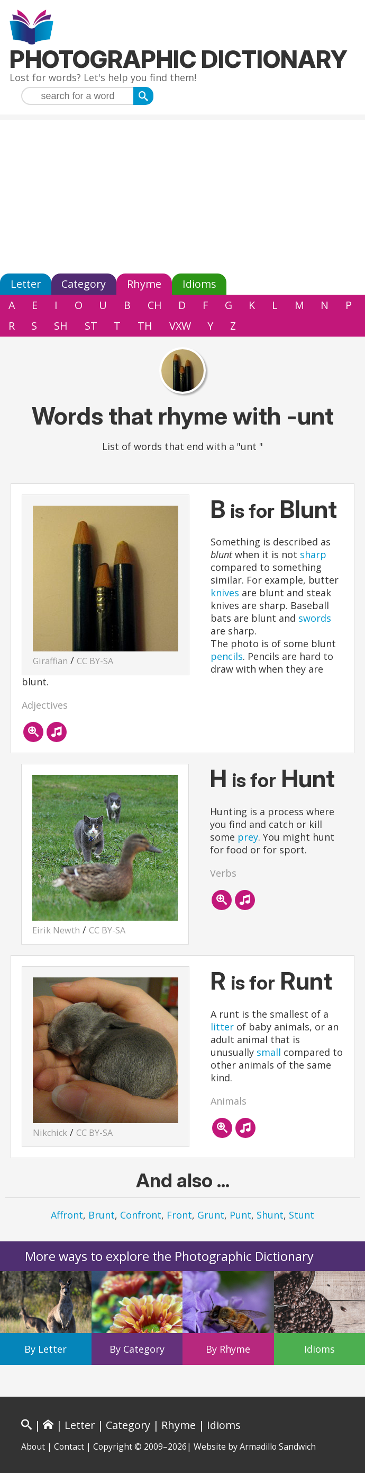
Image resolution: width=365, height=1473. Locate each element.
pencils (227, 656)
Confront (140, 1215)
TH (145, 326)
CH (155, 305)
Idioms (199, 284)
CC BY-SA (95, 661)
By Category (137, 1349)
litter (222, 1026)
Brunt (101, 1215)
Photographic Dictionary (179, 59)
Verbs (223, 873)
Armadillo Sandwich (278, 1446)
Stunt (301, 1215)
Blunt (308, 509)
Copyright (112, 1446)
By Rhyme (228, 1349)
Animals (229, 1101)
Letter (26, 284)
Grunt (210, 1215)
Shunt (270, 1215)
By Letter (45, 1349)
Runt (306, 980)
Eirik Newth (56, 930)
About (33, 1446)
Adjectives (45, 705)
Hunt (308, 778)
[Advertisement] (182, 194)
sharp (313, 554)
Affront (67, 1215)
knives (225, 592)
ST (91, 326)
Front (179, 1215)
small (269, 1052)
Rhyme (144, 284)
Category (83, 284)
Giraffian (50, 661)
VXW (180, 326)
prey (248, 837)
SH (61, 326)
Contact (69, 1446)
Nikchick (50, 1133)
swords (314, 618)
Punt (240, 1215)
